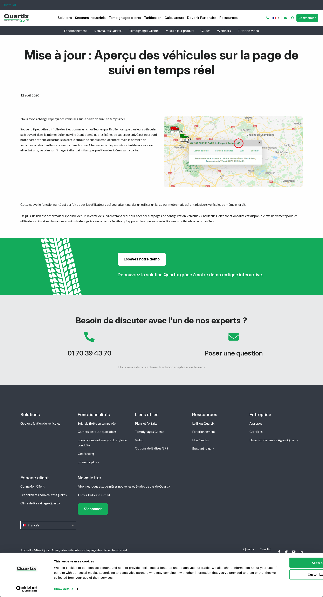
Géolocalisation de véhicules (40, 423)
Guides (205, 31)
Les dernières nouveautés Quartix (43, 495)
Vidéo (139, 440)
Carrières (256, 431)
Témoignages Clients (144, 31)
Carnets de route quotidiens (97, 431)
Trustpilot (9, 5)
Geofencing (86, 453)
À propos (255, 423)
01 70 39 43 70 (89, 346)
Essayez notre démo (142, 259)
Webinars (224, 31)
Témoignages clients (125, 18)
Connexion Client (32, 486)
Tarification (153, 18)
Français (276, 18)
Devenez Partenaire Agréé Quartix (273, 440)
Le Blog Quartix (203, 423)
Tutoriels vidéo (248, 31)
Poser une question (234, 346)
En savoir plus (87, 462)
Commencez (307, 18)
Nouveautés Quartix (108, 31)
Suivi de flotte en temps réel (97, 423)
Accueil (25, 550)
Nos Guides (200, 440)
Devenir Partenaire (201, 18)
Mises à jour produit (179, 31)
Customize (289, 574)
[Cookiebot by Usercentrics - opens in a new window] (27, 589)
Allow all (288, 562)
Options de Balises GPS (151, 448)
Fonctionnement (75, 31)
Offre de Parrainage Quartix (40, 503)
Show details (63, 589)
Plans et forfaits (146, 423)
